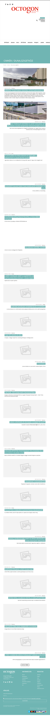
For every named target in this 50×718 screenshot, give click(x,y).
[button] (37, 20)
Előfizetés (42, 17)
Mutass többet (25, 664)
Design (13, 42)
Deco (17, 42)
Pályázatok (39, 683)
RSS (22, 685)
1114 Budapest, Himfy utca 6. (8, 677)
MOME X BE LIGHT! (40, 688)
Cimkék (8, 65)
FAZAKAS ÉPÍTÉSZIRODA (20, 221)
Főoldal (4, 65)
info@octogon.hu (6, 678)
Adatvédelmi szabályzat (26, 681)
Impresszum (24, 683)
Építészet (6, 42)
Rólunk (23, 674)
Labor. (42, 42)
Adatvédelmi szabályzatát (35, 698)
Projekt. (36, 42)
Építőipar (23, 42)
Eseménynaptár (40, 685)
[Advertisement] (25, 30)
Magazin (30, 42)
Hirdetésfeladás (25, 678)
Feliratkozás (25, 700)
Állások (43, 21)
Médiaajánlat (42, 19)
